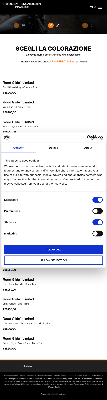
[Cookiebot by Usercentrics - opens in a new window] (87, 137)
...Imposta (81, 62)
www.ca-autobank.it (58, 384)
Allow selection (53, 260)
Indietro (28, 366)
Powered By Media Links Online (53, 394)
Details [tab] (53, 147)
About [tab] (88, 147)
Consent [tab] (18, 147)
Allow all (53, 249)
